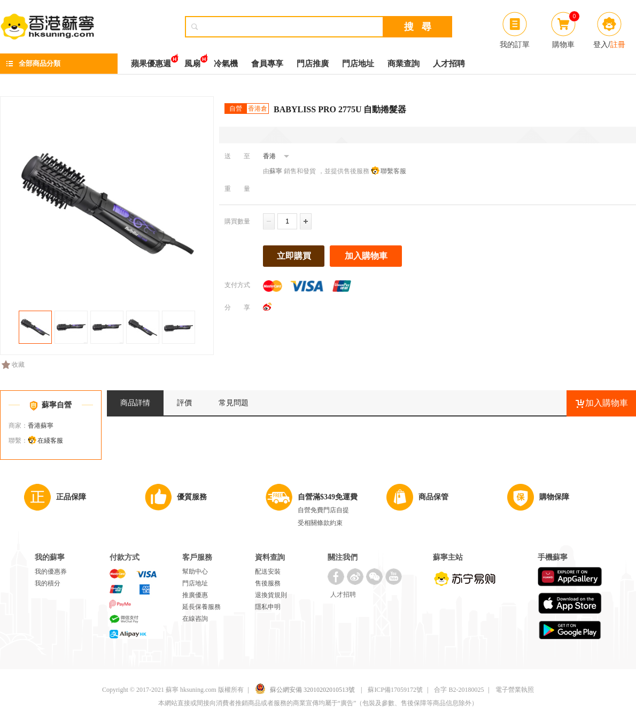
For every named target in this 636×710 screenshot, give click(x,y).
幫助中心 (195, 571)
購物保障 (554, 497)
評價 (184, 403)
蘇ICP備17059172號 (395, 689)
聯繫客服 (393, 171)
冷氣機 (226, 63)
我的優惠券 (51, 571)
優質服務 (192, 497)
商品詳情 (135, 403)
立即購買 (294, 255)
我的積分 (47, 583)
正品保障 (71, 497)
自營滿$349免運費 (328, 497)
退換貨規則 (271, 595)
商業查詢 (403, 63)
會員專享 (267, 63)
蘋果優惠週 (151, 60)
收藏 (13, 364)
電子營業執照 (514, 689)
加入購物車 (366, 255)
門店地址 (358, 63)
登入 (600, 44)
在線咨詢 (195, 618)
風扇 (192, 60)
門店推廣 (313, 63)
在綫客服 (50, 440)
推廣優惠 (195, 595)
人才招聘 (449, 63)
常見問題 (234, 403)
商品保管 (433, 497)
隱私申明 (268, 607)
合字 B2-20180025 (459, 689)
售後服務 (268, 583)
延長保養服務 (201, 607)
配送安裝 (268, 571)
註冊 (617, 44)
